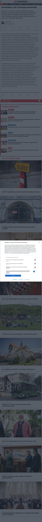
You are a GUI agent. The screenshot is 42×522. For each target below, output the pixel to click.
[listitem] (21, 257)
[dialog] (21, 261)
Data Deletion (14, 279)
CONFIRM (13, 275)
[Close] (40, 242)
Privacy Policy (27, 279)
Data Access (21, 279)
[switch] (34, 260)
